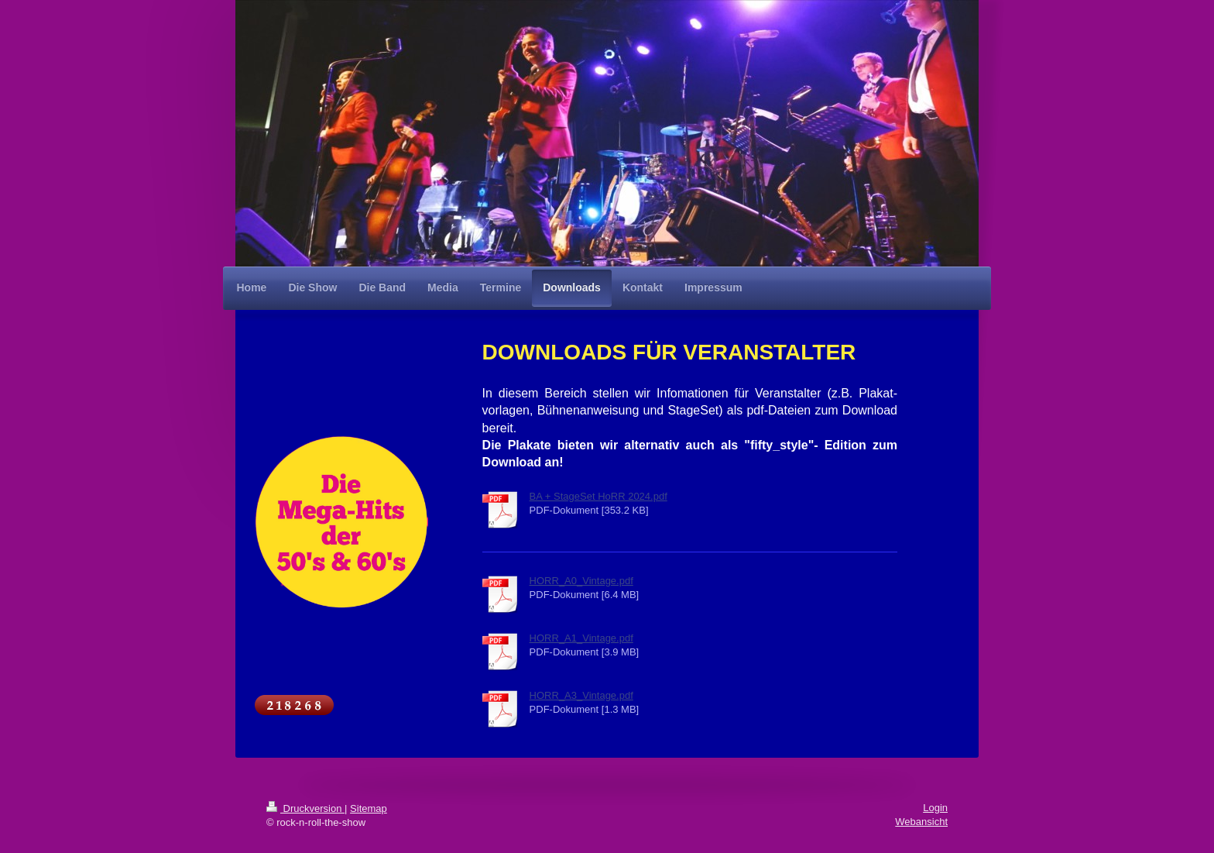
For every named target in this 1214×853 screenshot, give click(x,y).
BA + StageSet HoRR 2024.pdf (598, 496)
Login (935, 807)
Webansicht (921, 821)
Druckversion (305, 808)
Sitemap (368, 808)
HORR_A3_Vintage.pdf (581, 695)
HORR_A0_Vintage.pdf (581, 580)
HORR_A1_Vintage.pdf (581, 638)
